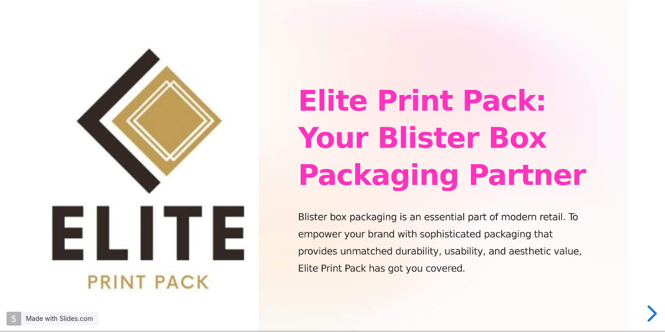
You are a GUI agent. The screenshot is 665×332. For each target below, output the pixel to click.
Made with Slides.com (59, 318)
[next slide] (650, 313)
